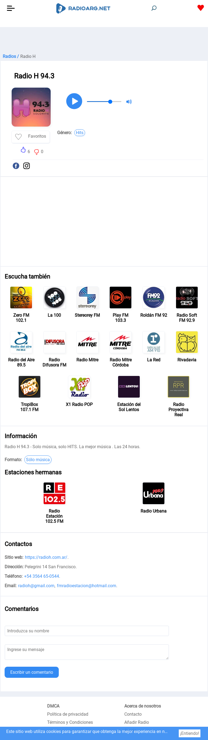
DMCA (53, 706)
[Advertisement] (104, 40)
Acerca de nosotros (142, 706)
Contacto (133, 714)
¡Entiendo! (189, 733)
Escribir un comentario (31, 672)
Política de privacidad (67, 714)
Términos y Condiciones (70, 722)
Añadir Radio (136, 722)
